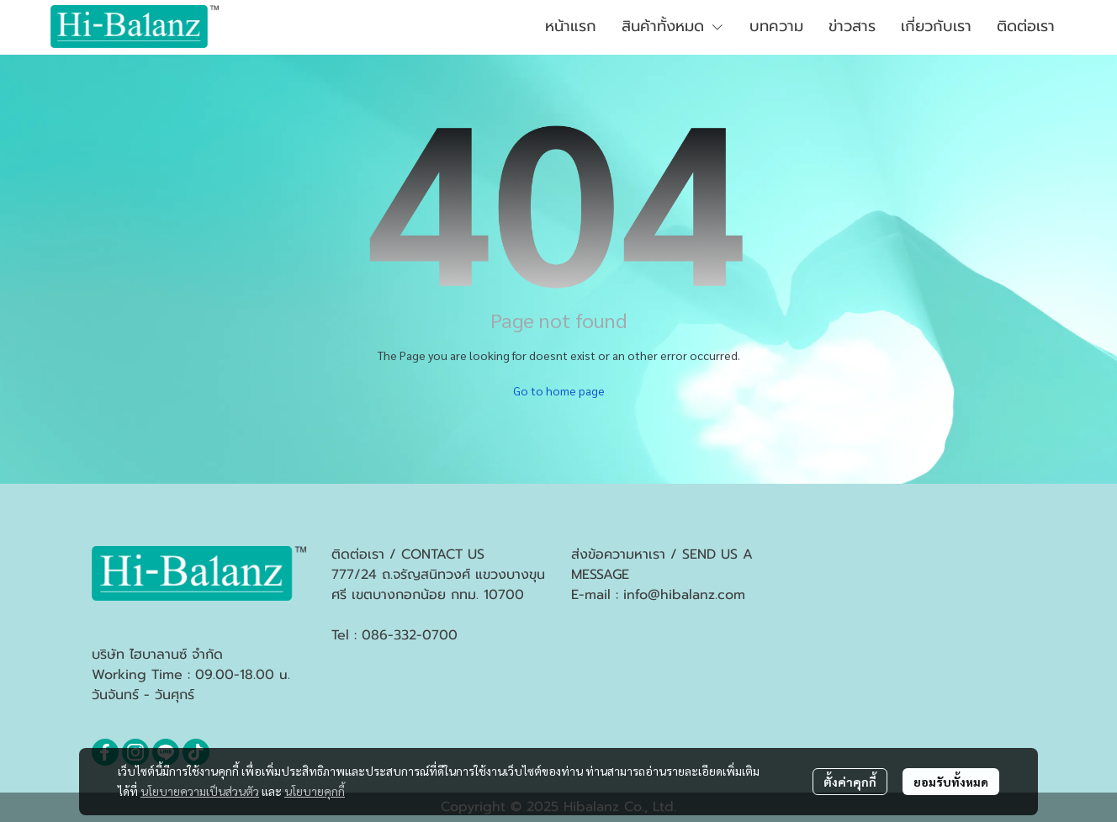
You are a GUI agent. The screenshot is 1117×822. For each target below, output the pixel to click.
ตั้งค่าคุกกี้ (849, 781)
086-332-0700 (410, 635)
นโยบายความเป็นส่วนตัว (199, 790)
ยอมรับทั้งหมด (950, 781)
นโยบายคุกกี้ (314, 790)
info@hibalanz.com (684, 595)
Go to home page (559, 390)
